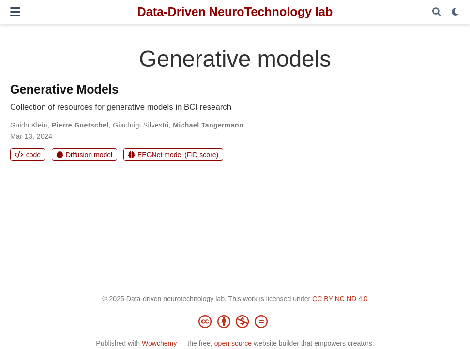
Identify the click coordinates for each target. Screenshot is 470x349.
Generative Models (64, 89)
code (28, 155)
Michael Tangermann (208, 125)
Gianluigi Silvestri (140, 125)
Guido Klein (28, 125)
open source (233, 343)
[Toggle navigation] (15, 11)
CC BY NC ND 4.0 (340, 298)
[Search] (436, 12)
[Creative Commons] (235, 321)
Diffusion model (85, 155)
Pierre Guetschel (80, 125)
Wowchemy (159, 343)
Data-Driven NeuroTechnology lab (235, 11)
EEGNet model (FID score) (173, 155)
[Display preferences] (455, 12)
